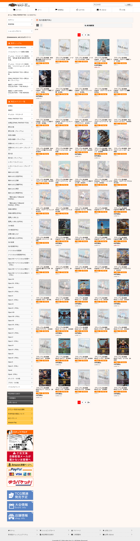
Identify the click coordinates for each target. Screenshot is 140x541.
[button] (122, 10)
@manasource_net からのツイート (19, 37)
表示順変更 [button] (89, 25)
